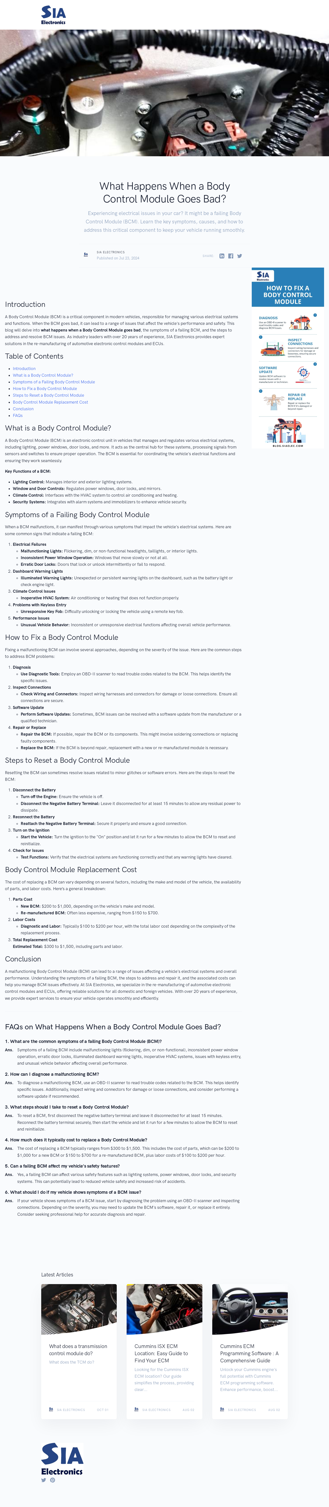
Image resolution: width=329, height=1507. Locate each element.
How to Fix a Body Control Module (45, 388)
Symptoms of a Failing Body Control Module (54, 381)
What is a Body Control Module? (43, 375)
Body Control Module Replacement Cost (50, 402)
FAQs (18, 415)
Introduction (24, 368)
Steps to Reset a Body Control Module (48, 395)
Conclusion (23, 408)
